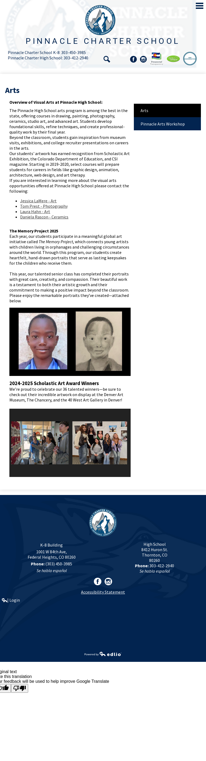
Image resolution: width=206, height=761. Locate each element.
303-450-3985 (73, 52)
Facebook (133, 60)
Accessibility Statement (103, 592)
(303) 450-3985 (58, 563)
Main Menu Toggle (199, 6)
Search (107, 59)
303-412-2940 (76, 57)
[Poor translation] (19, 688)
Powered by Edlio (103, 653)
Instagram (143, 60)
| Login (11, 600)
